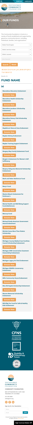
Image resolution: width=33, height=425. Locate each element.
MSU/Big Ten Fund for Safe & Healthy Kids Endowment (15, 304)
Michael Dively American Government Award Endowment (15, 222)
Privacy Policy (21, 418)
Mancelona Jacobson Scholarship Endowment (14, 110)
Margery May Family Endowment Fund (16, 151)
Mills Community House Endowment (15, 278)
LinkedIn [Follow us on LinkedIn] (13, 402)
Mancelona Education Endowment (14, 91)
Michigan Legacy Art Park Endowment (15, 261)
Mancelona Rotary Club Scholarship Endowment (15, 119)
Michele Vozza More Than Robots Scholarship (14, 232)
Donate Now (9, 95)
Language (28, 1)
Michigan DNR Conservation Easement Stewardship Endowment (16, 252)
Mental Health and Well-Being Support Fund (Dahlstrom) (16, 205)
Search (1, 1)
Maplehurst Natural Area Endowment (15, 128)
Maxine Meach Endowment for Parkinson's (13, 195)
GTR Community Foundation (11, 7)
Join (25, 412)
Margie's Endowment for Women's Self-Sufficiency (16, 160)
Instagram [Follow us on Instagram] (6, 402)
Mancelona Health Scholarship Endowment (13, 100)
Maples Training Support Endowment (15, 144)
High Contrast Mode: (23, 423)
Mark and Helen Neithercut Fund (14, 179)
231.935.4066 (9, 396)
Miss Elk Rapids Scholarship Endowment (16, 286)
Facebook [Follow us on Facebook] (9, 402)
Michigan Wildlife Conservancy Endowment (13, 269)
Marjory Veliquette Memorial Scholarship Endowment (16, 170)
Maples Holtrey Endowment (12, 136)
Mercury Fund (7, 214)
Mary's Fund (7, 186)
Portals (19, 1)
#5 (3, 70)
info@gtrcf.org (9, 398)
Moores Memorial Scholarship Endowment (13, 295)
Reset (14, 64)
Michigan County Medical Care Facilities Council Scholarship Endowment (16, 242)
